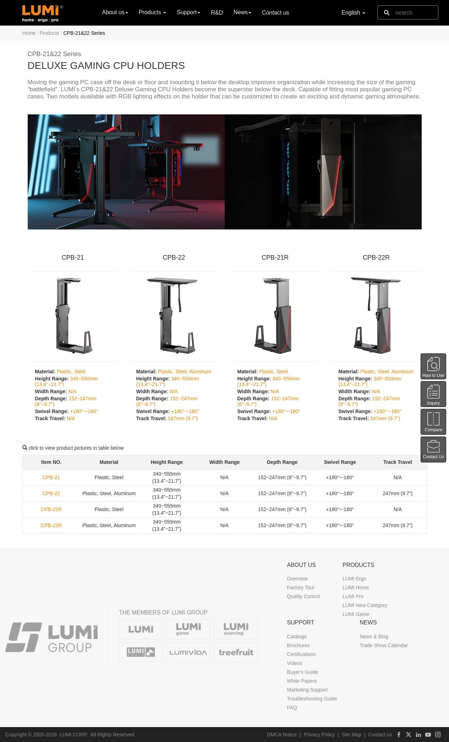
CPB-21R (275, 257)
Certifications (301, 654)
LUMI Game (356, 614)
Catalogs (297, 636)
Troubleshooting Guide (312, 699)
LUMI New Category (365, 605)
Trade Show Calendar (384, 645)
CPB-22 (174, 257)
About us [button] (115, 12)
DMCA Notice (282, 734)
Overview (297, 578)
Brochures (298, 645)
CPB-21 (72, 257)
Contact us (275, 13)
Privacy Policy (319, 734)
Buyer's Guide (302, 672)
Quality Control (303, 596)
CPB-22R (376, 257)
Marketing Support (307, 690)
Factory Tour (301, 587)
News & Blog (374, 636)
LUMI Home (356, 587)
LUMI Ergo (354, 578)
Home (28, 33)
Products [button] (152, 12)
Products (49, 33)
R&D (217, 13)
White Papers (302, 681)
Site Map (351, 734)
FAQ (292, 707)
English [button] (353, 13)
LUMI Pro (353, 596)
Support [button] (188, 12)
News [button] (242, 12)
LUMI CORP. (74, 734)
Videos (294, 663)
